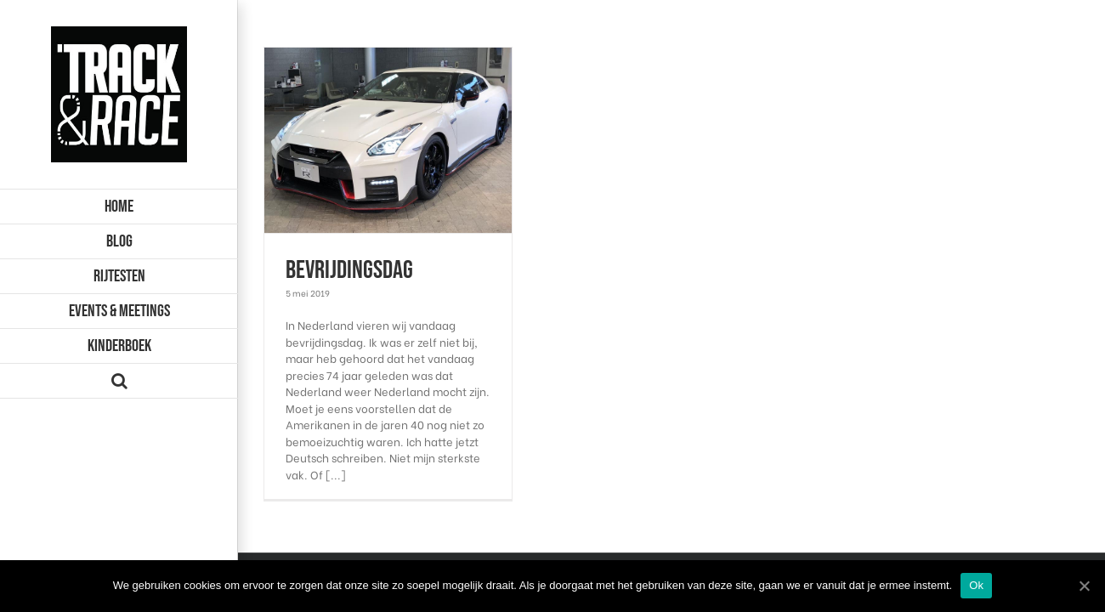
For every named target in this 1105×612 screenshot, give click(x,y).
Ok (976, 585)
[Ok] (1083, 585)
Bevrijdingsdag (349, 270)
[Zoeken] (119, 381)
